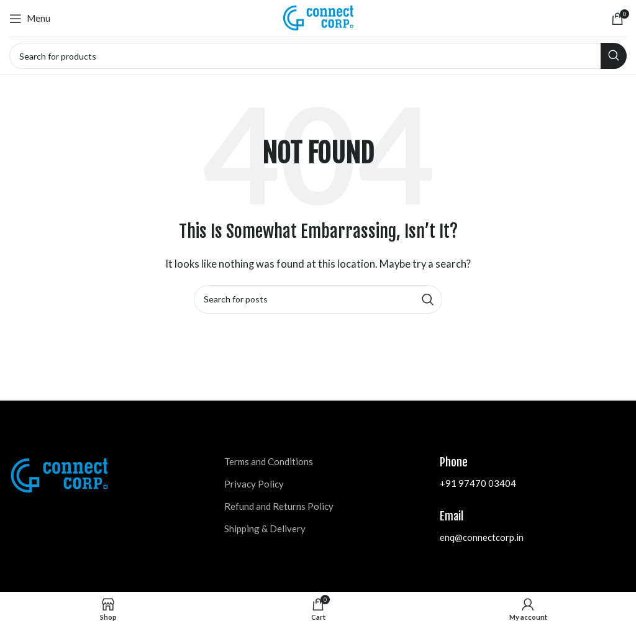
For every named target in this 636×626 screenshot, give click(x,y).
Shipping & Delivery (265, 528)
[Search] (318, 56)
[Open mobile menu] (30, 18)
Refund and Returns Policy (279, 506)
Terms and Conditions (268, 461)
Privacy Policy (254, 483)
